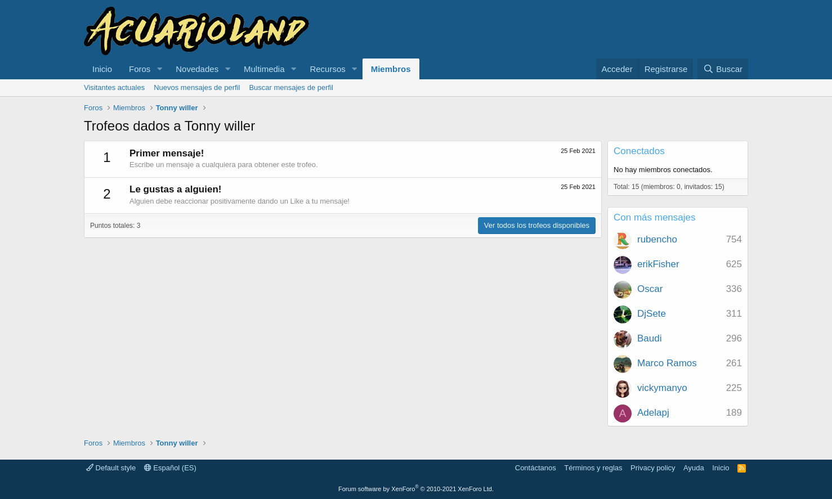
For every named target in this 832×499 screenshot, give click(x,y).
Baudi (649, 338)
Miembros (391, 69)
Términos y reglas (593, 468)
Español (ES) (170, 468)
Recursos (327, 69)
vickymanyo (662, 388)
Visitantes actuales (114, 87)
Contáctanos (535, 468)
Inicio (102, 69)
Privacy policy (652, 468)
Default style (111, 468)
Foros (139, 69)
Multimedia (264, 69)
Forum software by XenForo (416, 488)
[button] (159, 69)
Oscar (650, 289)
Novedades (197, 69)
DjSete (651, 313)
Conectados (639, 151)
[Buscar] (722, 69)
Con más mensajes (655, 217)
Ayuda (693, 468)
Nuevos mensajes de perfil (197, 87)
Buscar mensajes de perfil (291, 87)
